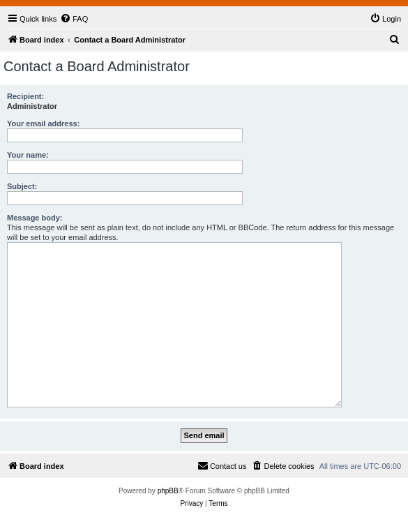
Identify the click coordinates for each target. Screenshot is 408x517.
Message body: (34, 217)
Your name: (28, 155)
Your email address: (43, 123)
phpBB (168, 491)
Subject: (22, 186)
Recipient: (25, 96)
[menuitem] (74, 18)
